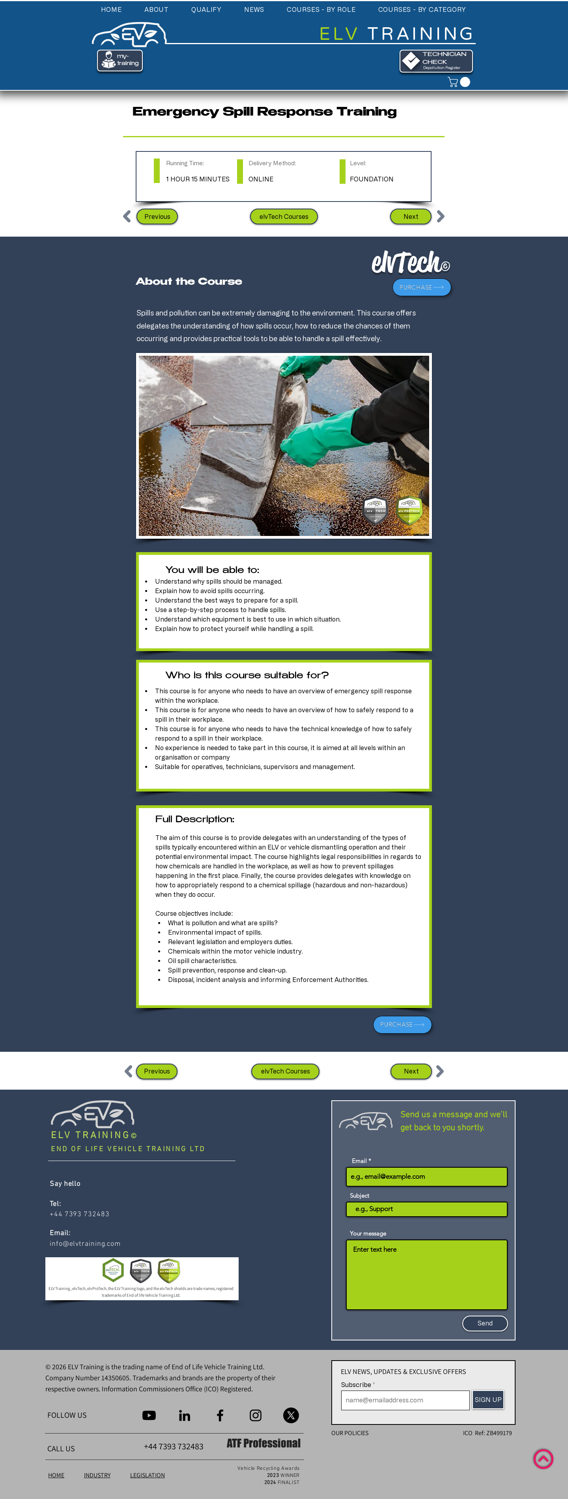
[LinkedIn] (184, 1415)
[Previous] (157, 216)
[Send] (485, 1323)
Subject (359, 1195)
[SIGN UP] (488, 1399)
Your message (368, 1233)
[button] (156, 9)
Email (359, 1161)
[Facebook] (220, 1415)
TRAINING (421, 34)
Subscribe (356, 1384)
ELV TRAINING (91, 1135)
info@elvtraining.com (85, 1244)
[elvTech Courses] (284, 216)
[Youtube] (149, 1415)
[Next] (411, 216)
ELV (343, 34)
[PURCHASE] (421, 287)
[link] (460, 82)
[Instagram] (255, 1415)
